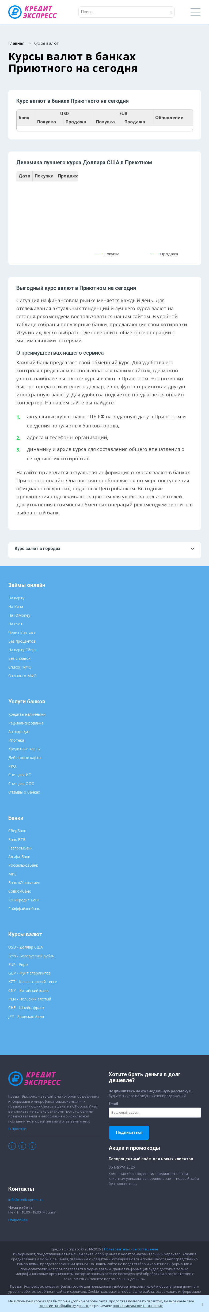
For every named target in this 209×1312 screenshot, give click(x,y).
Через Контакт (21, 632)
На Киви (15, 606)
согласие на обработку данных (64, 1305)
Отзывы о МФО (22, 675)
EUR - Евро (18, 964)
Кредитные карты (24, 748)
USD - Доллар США (25, 947)
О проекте (17, 1128)
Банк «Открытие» (24, 882)
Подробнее (18, 1220)
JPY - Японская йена (26, 1016)
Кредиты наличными (26, 714)
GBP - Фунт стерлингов (29, 973)
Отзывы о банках (24, 792)
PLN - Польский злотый (29, 999)
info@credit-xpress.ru (26, 1199)
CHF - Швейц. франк (26, 1007)
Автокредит (19, 731)
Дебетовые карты (24, 757)
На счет (15, 623)
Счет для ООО (21, 783)
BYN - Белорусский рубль (31, 955)
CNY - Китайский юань (28, 990)
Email (113, 1103)
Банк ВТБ (16, 839)
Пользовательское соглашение (131, 1249)
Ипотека (16, 740)
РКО (12, 766)
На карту (16, 597)
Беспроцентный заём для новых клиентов (151, 1158)
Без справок (19, 658)
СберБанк (17, 830)
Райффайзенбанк (24, 908)
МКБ (12, 874)
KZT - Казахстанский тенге (32, 981)
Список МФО (20, 667)
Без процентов (22, 641)
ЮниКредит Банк (23, 900)
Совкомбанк (19, 891)
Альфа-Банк (19, 856)
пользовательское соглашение (138, 1305)
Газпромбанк (20, 848)
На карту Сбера (22, 649)
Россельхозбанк (23, 865)
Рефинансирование (26, 723)
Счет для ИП (19, 774)
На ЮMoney (19, 615)
